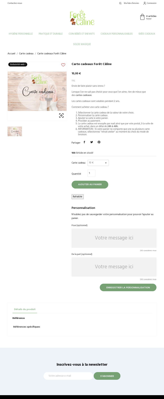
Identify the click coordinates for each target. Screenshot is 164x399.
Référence (18, 318)
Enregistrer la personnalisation (128, 288)
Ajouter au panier (90, 184)
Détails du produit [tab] (25, 309)
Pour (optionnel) (79, 225)
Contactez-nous (15, 3)
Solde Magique (82, 44)
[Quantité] (91, 173)
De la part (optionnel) (82, 254)
